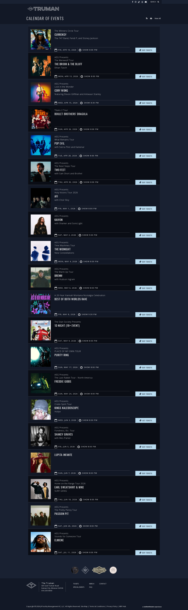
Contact (102, 584)
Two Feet (60, 170)
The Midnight (63, 249)
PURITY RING (62, 355)
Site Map (84, 606)
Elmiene (59, 540)
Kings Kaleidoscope (67, 408)
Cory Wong (62, 90)
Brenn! (59, 275)
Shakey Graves (64, 434)
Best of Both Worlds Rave (72, 299)
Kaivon (59, 219)
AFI (56, 196)
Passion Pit (62, 513)
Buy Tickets (145, 50)
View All (158, 18)
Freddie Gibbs (63, 381)
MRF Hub (122, 606)
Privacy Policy (112, 606)
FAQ (90, 587)
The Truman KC (43, 8)
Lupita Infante (64, 455)
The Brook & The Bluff (69, 64)
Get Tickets (145, 420)
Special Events (78, 587)
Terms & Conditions (97, 606)
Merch (91, 584)
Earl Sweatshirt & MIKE (70, 487)
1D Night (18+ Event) (68, 325)
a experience (152, 606)
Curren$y (61, 34)
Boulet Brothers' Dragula (72, 114)
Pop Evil (60, 143)
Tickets (76, 584)
